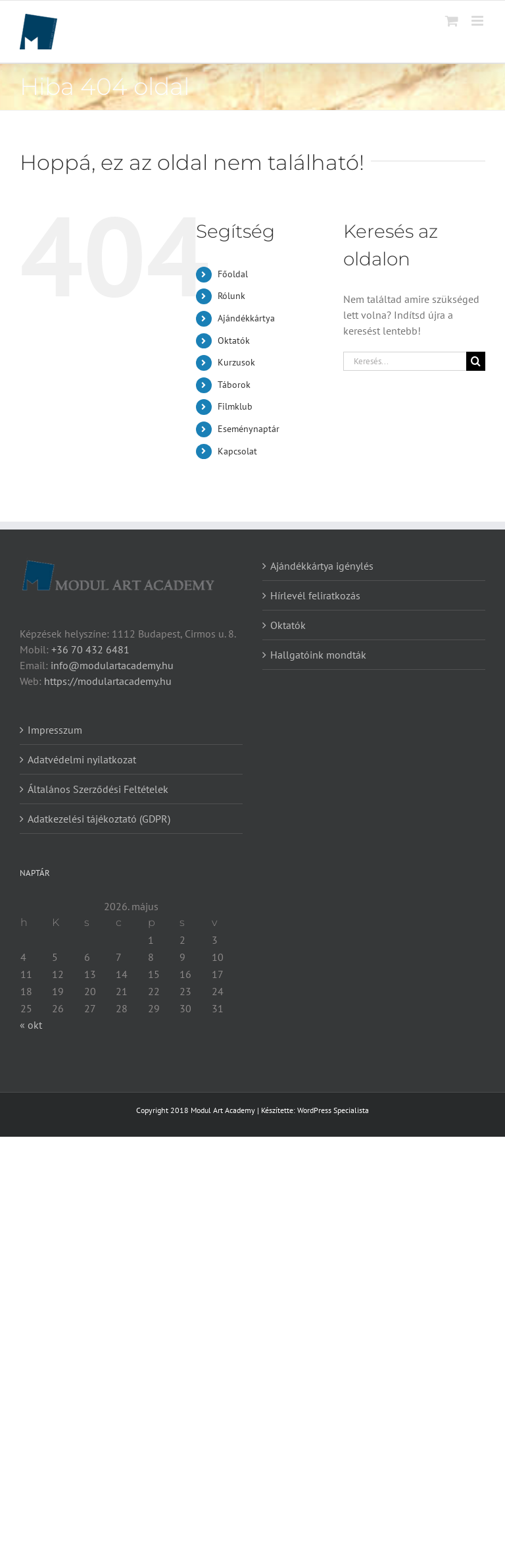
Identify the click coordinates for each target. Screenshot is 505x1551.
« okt (31, 1024)
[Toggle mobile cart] (451, 21)
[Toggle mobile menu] (478, 21)
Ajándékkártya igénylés (321, 565)
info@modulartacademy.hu (112, 665)
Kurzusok (236, 362)
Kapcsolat (237, 451)
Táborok (234, 385)
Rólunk (231, 296)
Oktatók (234, 340)
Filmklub (235, 406)
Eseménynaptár (248, 429)
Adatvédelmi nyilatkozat (82, 759)
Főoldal (233, 274)
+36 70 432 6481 (90, 649)
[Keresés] (475, 361)
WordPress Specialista (333, 1110)
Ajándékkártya (246, 318)
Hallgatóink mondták (318, 654)
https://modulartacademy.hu (108, 681)
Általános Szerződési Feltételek (98, 789)
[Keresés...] (404, 361)
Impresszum (55, 729)
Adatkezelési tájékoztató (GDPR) (99, 818)
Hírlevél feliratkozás (315, 595)
